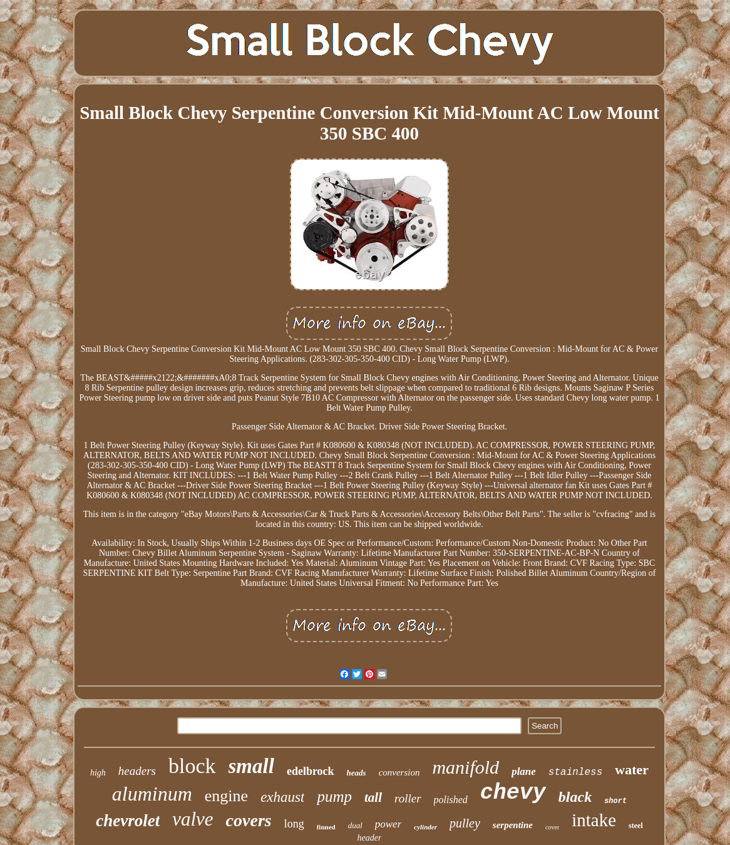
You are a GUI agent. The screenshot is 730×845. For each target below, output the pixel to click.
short (615, 801)
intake (594, 820)
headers (137, 770)
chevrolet (128, 820)
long (294, 823)
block (192, 765)
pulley (465, 823)
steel (636, 825)
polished (451, 799)
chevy (513, 793)
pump (334, 796)
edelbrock (310, 771)
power (388, 824)
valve (192, 819)
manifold (465, 767)
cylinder (425, 827)
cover (552, 827)
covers (249, 820)
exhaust (282, 797)
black (575, 797)
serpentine (513, 825)
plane (524, 771)
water (632, 769)
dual (355, 825)
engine (226, 796)
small (251, 766)
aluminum (152, 793)
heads (356, 772)
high (98, 772)
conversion (399, 772)
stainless (575, 772)
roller (407, 798)
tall (373, 797)
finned (326, 827)
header (369, 837)
